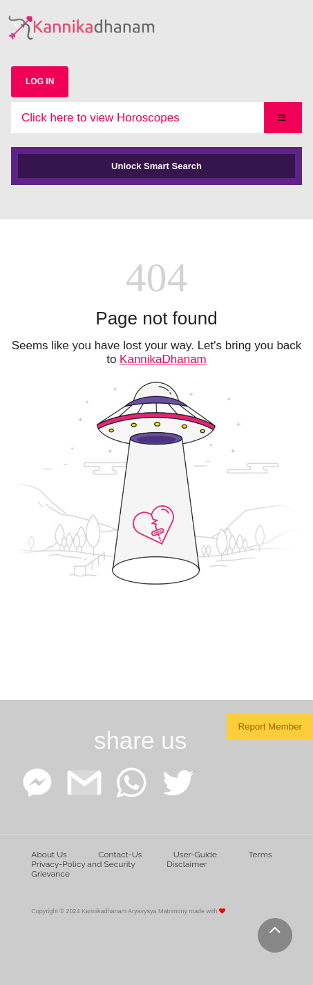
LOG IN (40, 81)
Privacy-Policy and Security (83, 864)
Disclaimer (187, 864)
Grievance (50, 874)
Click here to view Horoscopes (100, 117)
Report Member (270, 726)
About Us (49, 854)
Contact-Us (120, 854)
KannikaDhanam (163, 359)
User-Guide (195, 854)
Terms (260, 854)
